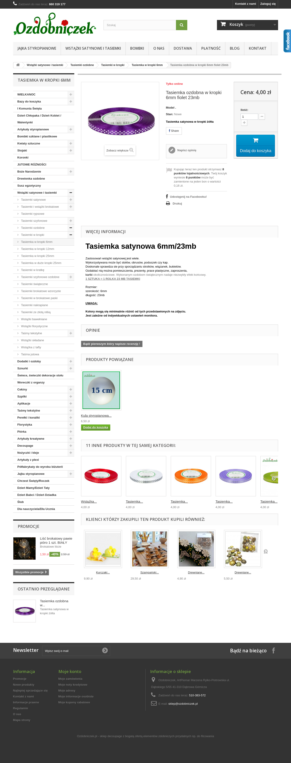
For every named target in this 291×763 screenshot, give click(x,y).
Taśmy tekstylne (31, 333)
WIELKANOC (26, 94)
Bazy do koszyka (29, 101)
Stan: (169, 114)
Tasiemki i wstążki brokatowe (39, 206)
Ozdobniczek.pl (87, 736)
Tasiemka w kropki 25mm (37, 256)
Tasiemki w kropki (113, 65)
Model (170, 107)
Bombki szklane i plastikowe (37, 136)
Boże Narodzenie (29, 171)
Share (174, 130)
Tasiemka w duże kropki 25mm (40, 263)
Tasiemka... (134, 501)
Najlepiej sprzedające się (30, 690)
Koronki (23, 157)
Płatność (211, 48)
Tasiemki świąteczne (34, 284)
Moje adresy (66, 690)
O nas (158, 48)
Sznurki (22, 368)
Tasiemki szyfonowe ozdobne (40, 277)
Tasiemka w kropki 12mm (37, 249)
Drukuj (177, 203)
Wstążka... (89, 501)
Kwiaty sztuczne (28, 143)
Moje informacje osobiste (76, 696)
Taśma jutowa (29, 354)
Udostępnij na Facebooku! (188, 196)
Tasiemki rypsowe (32, 213)
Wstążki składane (32, 340)
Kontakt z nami (245, 3)
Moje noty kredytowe (73, 684)
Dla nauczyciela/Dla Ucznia (36, 509)
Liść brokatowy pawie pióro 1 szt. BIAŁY (56, 540)
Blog (235, 48)
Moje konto (69, 671)
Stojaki (22, 150)
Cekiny (22, 389)
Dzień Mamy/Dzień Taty (33, 488)
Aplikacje (23, 403)
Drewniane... (196, 572)
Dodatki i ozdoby (29, 361)
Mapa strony (22, 720)
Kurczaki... (103, 572)
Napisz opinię (186, 150)
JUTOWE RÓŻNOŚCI (31, 164)
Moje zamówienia (70, 678)
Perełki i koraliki (28, 417)
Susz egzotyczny (29, 185)
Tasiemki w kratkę (32, 270)
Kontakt (258, 48)
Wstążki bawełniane (33, 319)
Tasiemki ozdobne (82, 65)
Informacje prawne (26, 702)
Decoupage (25, 445)
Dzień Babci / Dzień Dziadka (36, 495)
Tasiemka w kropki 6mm (147, 65)
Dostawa (183, 48)
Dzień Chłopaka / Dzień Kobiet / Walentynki (39, 119)
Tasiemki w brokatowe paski (39, 298)
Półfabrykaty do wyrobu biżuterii (40, 466)
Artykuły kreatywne (30, 438)
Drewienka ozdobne (31, 178)
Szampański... (149, 572)
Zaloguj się (268, 3)
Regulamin (20, 708)
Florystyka (24, 424)
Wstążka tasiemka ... (96, 415)
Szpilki (22, 396)
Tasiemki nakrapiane (34, 305)
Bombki (137, 48)
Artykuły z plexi (28, 459)
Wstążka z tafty (30, 347)
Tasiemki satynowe (33, 199)
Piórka (21, 431)
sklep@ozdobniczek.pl (183, 703)
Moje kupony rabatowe (74, 702)
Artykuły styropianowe (33, 129)
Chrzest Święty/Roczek (33, 481)
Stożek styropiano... (186, 415)
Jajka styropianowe (37, 48)
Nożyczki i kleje (28, 452)
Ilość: (244, 110)
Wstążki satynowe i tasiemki (93, 48)
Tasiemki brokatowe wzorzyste (40, 291)
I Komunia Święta (29, 108)
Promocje (28, 526)
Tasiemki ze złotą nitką (35, 312)
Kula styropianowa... (231, 415)
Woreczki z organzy (31, 382)
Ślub (20, 502)
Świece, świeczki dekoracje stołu (40, 375)
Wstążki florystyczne (34, 326)
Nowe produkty (23, 684)
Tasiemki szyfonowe (33, 220)
